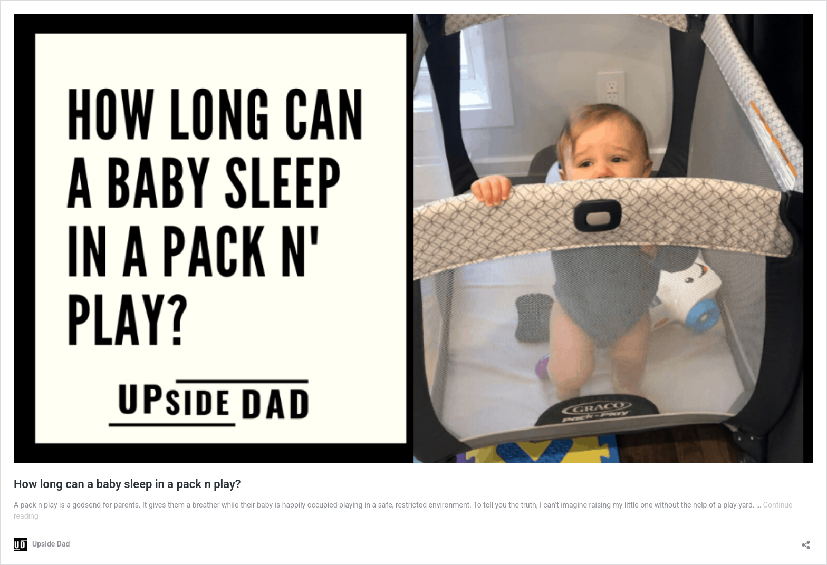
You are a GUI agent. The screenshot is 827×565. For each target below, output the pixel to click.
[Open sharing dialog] (806, 541)
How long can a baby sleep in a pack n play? (127, 484)
